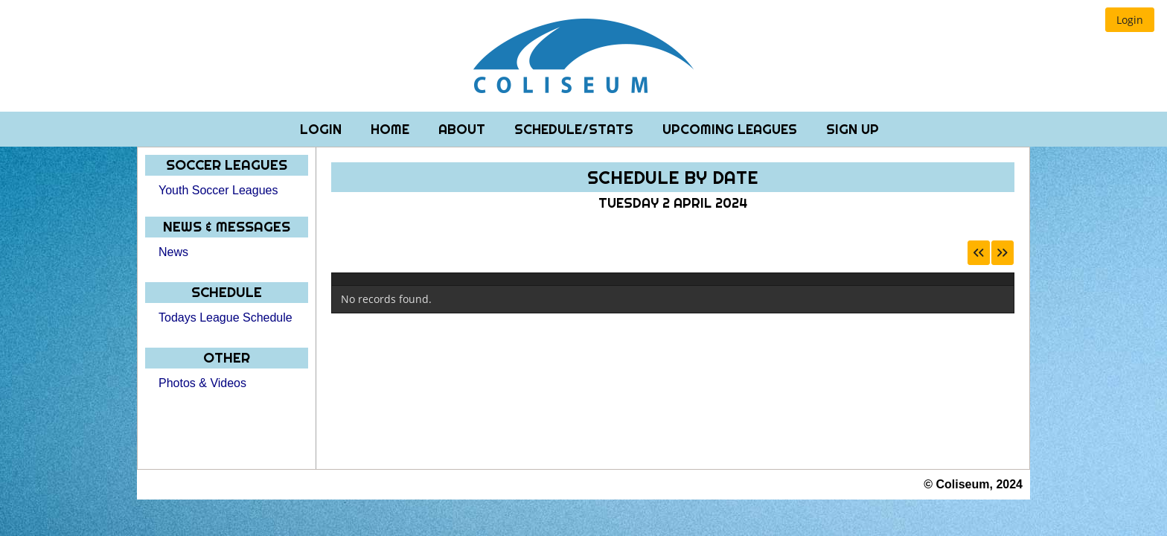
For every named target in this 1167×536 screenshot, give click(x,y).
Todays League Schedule (225, 317)
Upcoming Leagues (731, 129)
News (173, 252)
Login (322, 129)
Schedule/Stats (575, 129)
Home (392, 129)
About (463, 129)
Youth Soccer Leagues (218, 190)
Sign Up (852, 129)
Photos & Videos (202, 383)
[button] (1129, 19)
